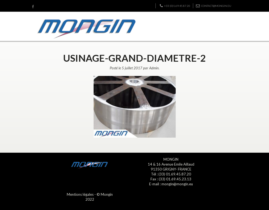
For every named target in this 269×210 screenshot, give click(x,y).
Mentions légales (80, 194)
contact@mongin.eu (213, 5)
